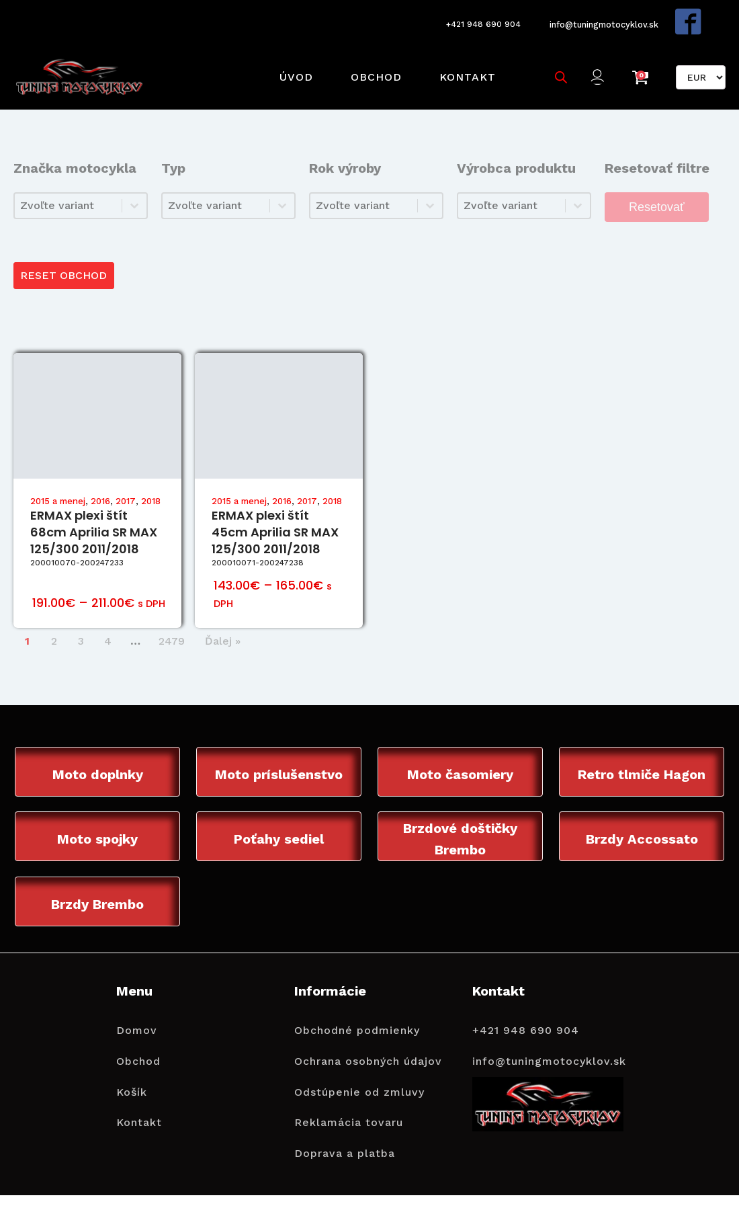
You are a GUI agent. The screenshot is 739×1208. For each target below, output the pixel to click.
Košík (131, 1067)
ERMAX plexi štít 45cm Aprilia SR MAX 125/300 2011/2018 (275, 505)
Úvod (291, 58)
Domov (136, 1006)
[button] (597, 59)
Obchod (370, 58)
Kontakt (462, 58)
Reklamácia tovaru (348, 1098)
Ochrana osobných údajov (368, 1037)
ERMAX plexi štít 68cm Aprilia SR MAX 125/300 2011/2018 (93, 505)
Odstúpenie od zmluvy (359, 1067)
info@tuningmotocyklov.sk (603, 17)
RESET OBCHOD (66, 247)
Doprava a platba (344, 1129)
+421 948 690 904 (474, 18)
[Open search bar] (555, 58)
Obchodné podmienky (357, 1006)
